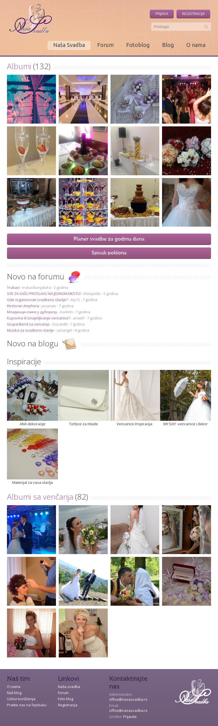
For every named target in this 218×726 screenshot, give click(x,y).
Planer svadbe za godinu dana (109, 239)
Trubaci (13, 287)
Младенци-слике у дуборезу (32, 311)
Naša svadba (69, 686)
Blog (168, 45)
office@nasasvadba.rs (128, 699)
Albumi (19, 66)
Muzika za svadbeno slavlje (31, 330)
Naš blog (14, 692)
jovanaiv (49, 305)
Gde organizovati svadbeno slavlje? (37, 299)
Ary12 (75, 299)
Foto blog (65, 698)
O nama (195, 45)
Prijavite (130, 716)
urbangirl (64, 330)
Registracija (193, 13)
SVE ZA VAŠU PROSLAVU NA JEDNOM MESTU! (44, 293)
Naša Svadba (69, 45)
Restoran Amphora (23, 305)
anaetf (78, 318)
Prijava (161, 13)
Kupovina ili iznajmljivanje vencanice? (39, 318)
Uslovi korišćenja (21, 698)
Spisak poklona (109, 253)
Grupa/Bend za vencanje (28, 324)
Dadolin (66, 311)
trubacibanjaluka (36, 287)
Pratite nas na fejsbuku (26, 704)
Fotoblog (138, 45)
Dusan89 (59, 324)
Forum (105, 45)
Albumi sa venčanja (40, 496)
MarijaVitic (92, 293)
